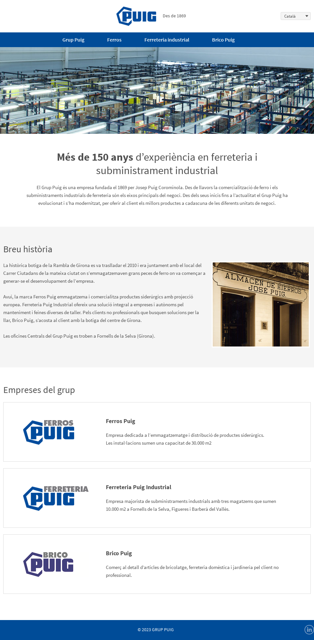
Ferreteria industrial (166, 39)
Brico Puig (223, 39)
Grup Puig (73, 39)
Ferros (114, 39)
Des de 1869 (151, 16)
